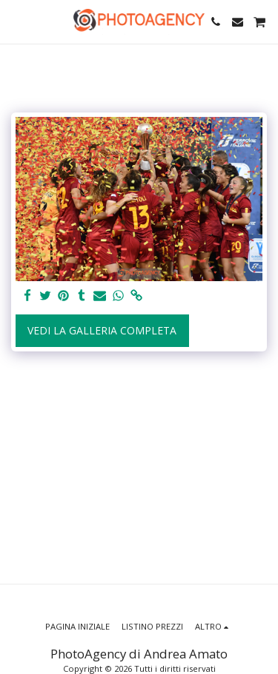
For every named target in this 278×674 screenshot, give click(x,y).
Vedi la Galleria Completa (101, 330)
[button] (16, 21)
